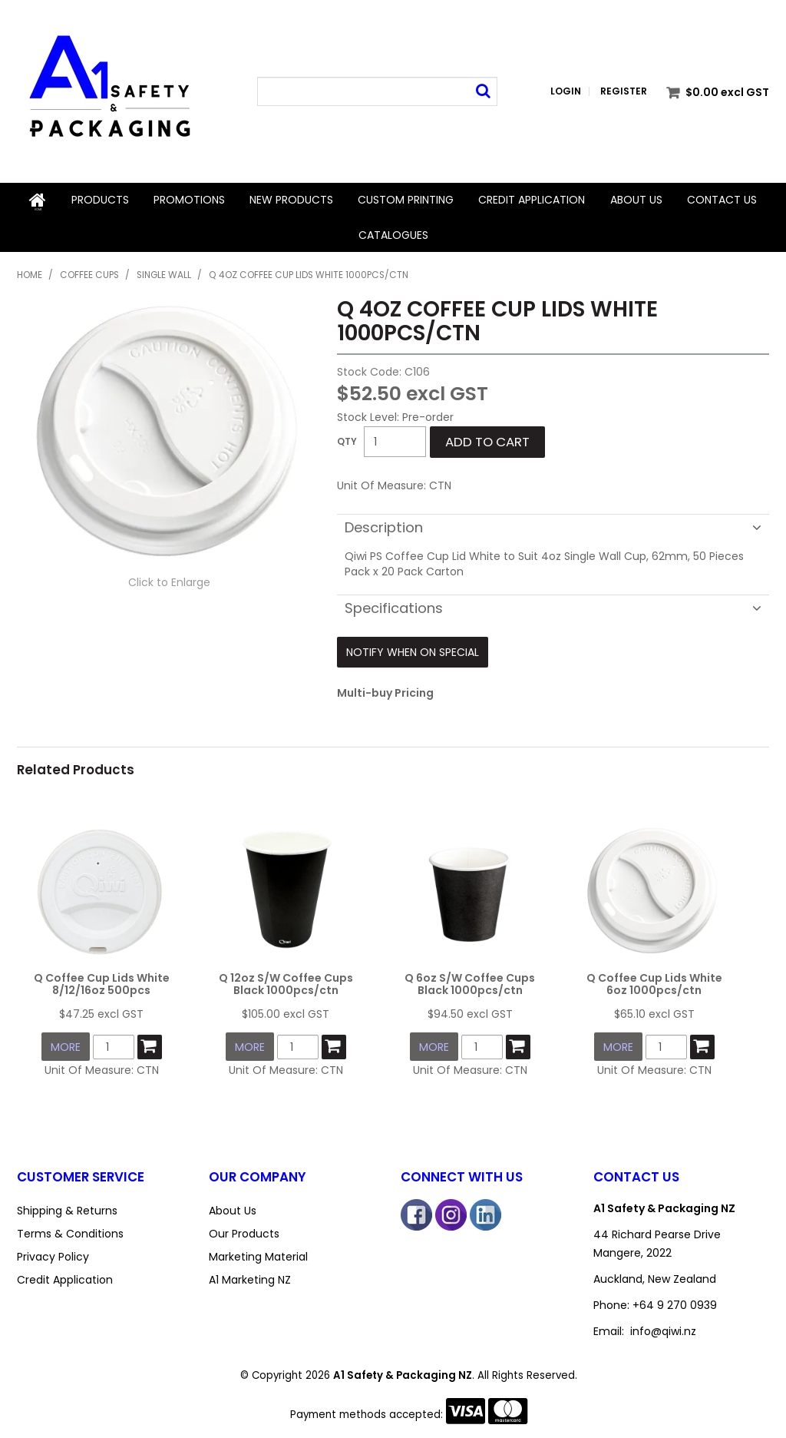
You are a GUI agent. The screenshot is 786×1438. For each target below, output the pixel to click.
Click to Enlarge (169, 580)
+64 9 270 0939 (674, 1296)
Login (565, 91)
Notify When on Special (412, 650)
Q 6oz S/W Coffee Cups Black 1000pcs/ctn (470, 978)
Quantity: (347, 440)
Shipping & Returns (67, 1202)
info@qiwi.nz (663, 1322)
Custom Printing (406, 199)
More (66, 1040)
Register (623, 91)
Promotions (189, 199)
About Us (636, 199)
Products (99, 199)
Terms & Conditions (70, 1225)
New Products (291, 199)
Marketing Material (258, 1248)
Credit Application (531, 199)
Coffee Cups (89, 273)
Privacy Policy (53, 1248)
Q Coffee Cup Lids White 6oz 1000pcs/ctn (654, 978)
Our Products (244, 1225)
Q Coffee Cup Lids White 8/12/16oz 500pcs (102, 978)
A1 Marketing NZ (250, 1271)
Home (37, 200)
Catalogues (393, 233)
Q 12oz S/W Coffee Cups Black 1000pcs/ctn (286, 978)
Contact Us (722, 199)
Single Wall (164, 273)
